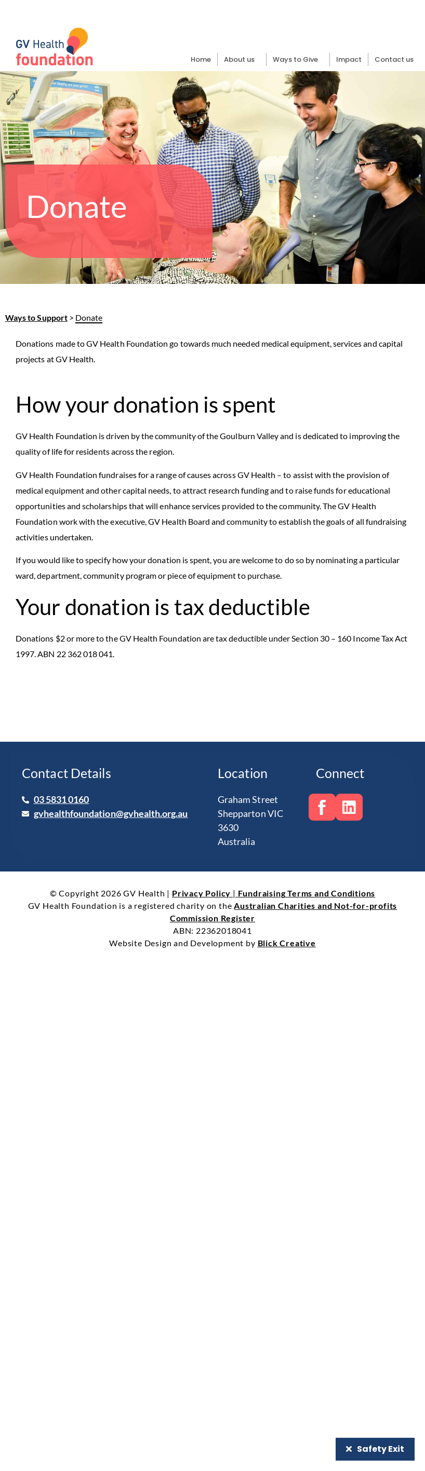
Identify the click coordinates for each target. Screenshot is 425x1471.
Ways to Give (298, 60)
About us (242, 60)
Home (201, 59)
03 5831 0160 (61, 799)
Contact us (394, 59)
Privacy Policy (201, 893)
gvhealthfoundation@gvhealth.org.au (111, 813)
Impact (349, 59)
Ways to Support (36, 317)
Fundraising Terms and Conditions (307, 893)
